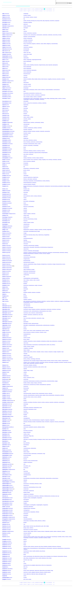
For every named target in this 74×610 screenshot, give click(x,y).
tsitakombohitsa (49, 478)
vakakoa (55, 531)
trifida (7, 388)
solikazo (27, 280)
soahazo (25, 481)
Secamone (4, 192)
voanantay (41, 363)
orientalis (8, 180)
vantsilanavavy (30, 127)
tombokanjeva (31, 89)
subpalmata (10, 409)
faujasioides (8, 252)
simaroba (63, 79)
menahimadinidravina (38, 180)
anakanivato (25, 487)
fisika (41, 20)
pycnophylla (8, 45)
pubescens (8, 283)
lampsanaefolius (9, 260)
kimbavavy (59, 546)
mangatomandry (26, 258)
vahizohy (25, 208)
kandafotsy (32, 64)
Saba (3, 13)
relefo (45, 526)
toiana (47, 439)
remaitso (25, 577)
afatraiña (25, 79)
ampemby (33, 393)
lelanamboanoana (26, 73)
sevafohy (25, 15)
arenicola (10, 56)
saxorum (9, 316)
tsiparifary (30, 22)
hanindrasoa (62, 252)
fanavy (24, 43)
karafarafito (31, 427)
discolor (8, 404)
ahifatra (24, 236)
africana (8, 22)
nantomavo (33, 312)
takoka (29, 318)
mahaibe (25, 476)
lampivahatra (31, 180)
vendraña (37, 168)
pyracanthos (8, 370)
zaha (24, 464)
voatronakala (25, 175)
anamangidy (51, 362)
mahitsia (25, 434)
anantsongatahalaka (34, 278)
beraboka (25, 210)
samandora (59, 79)
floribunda (9, 492)
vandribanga (25, 13)
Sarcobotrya (4, 89)
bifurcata (8, 524)
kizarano (49, 572)
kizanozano (36, 64)
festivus (8, 435)
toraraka (52, 360)
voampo (42, 351)
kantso (24, 203)
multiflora (9, 98)
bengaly (37, 360)
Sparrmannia (5, 407)
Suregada (4, 539)
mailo (45, 366)
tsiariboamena (54, 341)
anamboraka (25, 379)
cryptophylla (7, 506)
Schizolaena (4, 140)
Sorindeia (4, 400)
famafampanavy (30, 186)
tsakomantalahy (26, 190)
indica (8, 79)
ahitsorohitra (25, 134)
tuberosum (8, 377)
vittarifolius (8, 278)
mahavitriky (25, 245)
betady (24, 527)
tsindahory (41, 302)
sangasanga (29, 59)
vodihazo (43, 520)
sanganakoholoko (26, 508)
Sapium (3, 87)
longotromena (35, 177)
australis (10, 451)
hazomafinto (25, 465)
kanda (24, 61)
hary (45, 536)
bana (31, 360)
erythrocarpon (8, 346)
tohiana (43, 439)
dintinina (32, 546)
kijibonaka (44, 558)
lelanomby (30, 234)
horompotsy (30, 430)
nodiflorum (8, 366)
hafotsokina (31, 407)
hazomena (25, 218)
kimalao (30, 419)
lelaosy (34, 234)
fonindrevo (25, 56)
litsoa (28, 115)
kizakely (48, 570)
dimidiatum (10, 480)
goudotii (6, 63)
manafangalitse (33, 504)
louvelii (7, 179)
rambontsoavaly (31, 245)
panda (46, 64)
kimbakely (50, 546)
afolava (24, 59)
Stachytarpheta (5, 451)
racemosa (7, 173)
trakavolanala (26, 82)
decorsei (9, 101)
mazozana (25, 84)
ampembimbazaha (31, 395)
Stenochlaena (5, 474)
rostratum (8, 106)
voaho (34, 280)
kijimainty (37, 572)
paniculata (10, 57)
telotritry (43, 427)
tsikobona (43, 89)
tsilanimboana (26, 529)
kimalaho (34, 421)
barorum (7, 241)
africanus (9, 430)
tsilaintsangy (52, 98)
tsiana (49, 439)
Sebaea (3, 190)
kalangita (36, 229)
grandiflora (9, 96)
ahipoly (24, 290)
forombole (28, 159)
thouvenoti (8, 184)
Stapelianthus (5, 469)
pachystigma (9, 203)
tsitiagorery (49, 43)
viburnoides (11, 133)
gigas (7, 379)
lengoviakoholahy (26, 262)
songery (31, 382)
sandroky (48, 301)
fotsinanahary (37, 247)
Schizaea (4, 138)
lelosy (37, 234)
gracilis (7, 295)
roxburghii (8, 396)
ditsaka (27, 558)
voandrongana (26, 99)
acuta (5, 297)
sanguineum (11, 136)
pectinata (8, 138)
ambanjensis (9, 542)
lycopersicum (8, 353)
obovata (8, 199)
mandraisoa (36, 253)
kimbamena (54, 546)
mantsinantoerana (26, 448)
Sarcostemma (5, 101)
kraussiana (7, 330)
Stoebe (3, 506)
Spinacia (4, 425)
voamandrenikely (54, 43)
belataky (25, 492)
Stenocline (4, 476)
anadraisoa (25, 252)
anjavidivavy (25, 506)
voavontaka (40, 537)
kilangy (30, 435)
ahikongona (25, 439)
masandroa (25, 34)
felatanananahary (26, 122)
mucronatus (8, 163)
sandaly (29, 84)
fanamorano (25, 111)
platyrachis (7, 113)
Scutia (3, 188)
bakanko (29, 536)
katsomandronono (26, 195)
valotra (39, 143)
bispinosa (8, 281)
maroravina (42, 98)
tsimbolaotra (33, 508)
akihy (24, 558)
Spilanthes (4, 419)
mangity (24, 233)
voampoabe (60, 341)
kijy (39, 546)
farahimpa (29, 131)
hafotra (24, 405)
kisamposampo (26, 265)
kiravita (29, 323)
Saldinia (4, 36)
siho (27, 52)
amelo (28, 362)
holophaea (11, 488)
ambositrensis (8, 238)
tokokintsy (48, 180)
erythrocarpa (8, 175)
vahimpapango (31, 201)
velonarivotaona (55, 478)
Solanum (4, 337)
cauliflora (9, 140)
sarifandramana (26, 224)
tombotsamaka (26, 48)
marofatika (59, 536)
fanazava (25, 458)
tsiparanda (50, 64)
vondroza (43, 150)
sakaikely (30, 365)
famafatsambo (47, 186)
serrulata (9, 467)
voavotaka (45, 537)
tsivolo (40, 407)
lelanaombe (25, 234)
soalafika (25, 462)
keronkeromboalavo (27, 455)
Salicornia (4, 48)
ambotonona (25, 412)
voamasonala (29, 38)
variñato (28, 117)
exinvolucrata (10, 143)
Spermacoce (4, 412)
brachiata (7, 446)
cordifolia (6, 299)
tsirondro (39, 402)
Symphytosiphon (5, 577)
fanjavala (25, 110)
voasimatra (34, 33)
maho (24, 280)
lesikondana (31, 506)
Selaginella (4, 227)
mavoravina (28, 94)
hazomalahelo (26, 50)
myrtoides (8, 533)
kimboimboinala (31, 253)
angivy (24, 344)
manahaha (40, 229)
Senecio (4, 233)
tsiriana (50, 311)
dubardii (11, 416)
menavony (56, 421)
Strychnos (4, 522)
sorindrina (41, 332)
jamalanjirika (60, 186)
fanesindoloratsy (26, 478)
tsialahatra (25, 36)
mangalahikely (46, 234)
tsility (40, 487)
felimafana (30, 421)
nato (24, 305)
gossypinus (8, 255)
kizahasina (55, 556)
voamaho (38, 280)
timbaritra (33, 184)
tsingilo (30, 54)
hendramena (25, 365)
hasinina (25, 548)
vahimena (25, 194)
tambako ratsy (49, 341)
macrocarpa (9, 558)
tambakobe (38, 341)
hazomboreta (28, 43)
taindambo (34, 292)
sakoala (24, 25)
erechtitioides (8, 250)
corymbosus (8, 159)
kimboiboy (25, 253)
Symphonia (4, 542)
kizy (26, 566)
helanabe (28, 96)
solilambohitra (33, 448)
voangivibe (59, 351)
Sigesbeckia (4, 323)
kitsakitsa (25, 283)
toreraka (34, 351)
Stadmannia (4, 457)
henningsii (9, 529)
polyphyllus (10, 511)
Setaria (3, 287)
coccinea (6, 59)
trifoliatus (8, 86)
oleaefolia (9, 201)
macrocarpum (8, 357)
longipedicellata (10, 122)
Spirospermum (5, 427)
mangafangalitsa (39, 504)
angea (24, 269)
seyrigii (8, 222)
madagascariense (9, 358)
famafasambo (41, 186)
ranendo (28, 337)
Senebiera (4, 231)
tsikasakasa (25, 288)
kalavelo (25, 539)
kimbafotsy (45, 546)
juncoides (7, 161)
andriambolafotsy (32, 487)
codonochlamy (10, 91)
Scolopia (4, 175)
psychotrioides (11, 131)
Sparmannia (4, 404)
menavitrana (49, 264)
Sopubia (4, 386)
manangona (25, 27)
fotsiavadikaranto (43, 384)
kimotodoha (47, 421)
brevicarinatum (9, 391)
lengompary (47, 20)
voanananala (30, 40)
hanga (28, 363)
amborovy (25, 536)
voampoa (28, 346)
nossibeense (8, 368)
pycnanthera (8, 541)
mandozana (37, 93)
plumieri (7, 117)
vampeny (63, 531)
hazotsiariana (26, 311)
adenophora (8, 539)
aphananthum (8, 337)
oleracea (8, 423)
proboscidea (8, 43)
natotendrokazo (43, 309)
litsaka (24, 554)
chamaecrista (8, 332)
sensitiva (7, 334)
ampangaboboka (26, 418)
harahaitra (25, 129)
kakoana (42, 531)
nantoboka (38, 309)
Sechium (4, 215)
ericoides (8, 476)
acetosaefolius (8, 233)
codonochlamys (10, 93)
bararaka (25, 115)
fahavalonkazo (29, 344)
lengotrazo (30, 41)
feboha (28, 451)
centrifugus (9, 432)
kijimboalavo (32, 570)
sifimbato (37, 511)
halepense (8, 395)
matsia (28, 434)
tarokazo (25, 328)
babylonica (7, 50)
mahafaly (25, 211)
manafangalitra (33, 497)
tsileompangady (36, 250)
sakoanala (29, 25)
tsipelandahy (25, 104)
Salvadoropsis (5, 56)
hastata (7, 75)
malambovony (35, 314)
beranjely (41, 360)
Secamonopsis (5, 213)
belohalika (25, 517)
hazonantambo (32, 93)
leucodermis (7, 64)
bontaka (32, 536)
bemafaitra (29, 79)
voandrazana (37, 94)
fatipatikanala (26, 375)
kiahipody (25, 287)
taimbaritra (29, 184)
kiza (52, 556)
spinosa (8, 536)
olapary (37, 157)
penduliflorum (11, 427)
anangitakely (56, 362)
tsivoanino (32, 262)
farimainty (28, 20)
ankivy (31, 351)
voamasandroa (33, 34)
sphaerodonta (8, 450)
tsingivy (28, 370)
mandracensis (8, 36)
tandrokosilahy (31, 206)
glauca (6, 290)
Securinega (4, 217)
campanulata (9, 411)
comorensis (7, 13)
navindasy (50, 159)
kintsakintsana (31, 285)
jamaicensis (11, 453)
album (7, 84)
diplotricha (9, 527)
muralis (6, 229)
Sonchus (4, 379)
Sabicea (4, 15)
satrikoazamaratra (35, 323)
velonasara (40, 285)
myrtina (6, 188)
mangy (31, 559)
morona (35, 396)
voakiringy (25, 40)
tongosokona (25, 227)
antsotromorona (26, 384)
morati (8, 124)
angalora (25, 213)
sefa (24, 17)
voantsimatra (29, 33)
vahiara (28, 339)
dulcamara (8, 342)
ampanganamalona (27, 474)
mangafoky (50, 79)
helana (31, 98)
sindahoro (52, 301)
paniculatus (9, 437)
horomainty (25, 430)
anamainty (37, 362)
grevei (8, 460)
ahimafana (25, 421)
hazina (24, 542)
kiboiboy (66, 252)
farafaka (36, 79)
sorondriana (30, 402)
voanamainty (31, 363)
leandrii (8, 462)
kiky (24, 442)
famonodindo (25, 201)
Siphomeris (4, 328)
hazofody (25, 411)
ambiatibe (25, 341)
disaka (24, 552)
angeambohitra (26, 247)
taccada (7, 118)
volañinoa (31, 527)
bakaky (44, 395)
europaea (8, 82)
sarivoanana (28, 305)
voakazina (25, 549)
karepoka (25, 113)
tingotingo (25, 240)
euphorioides (11, 501)
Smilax (3, 330)
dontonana (37, 546)
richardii (7, 372)
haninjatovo (32, 229)
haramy (24, 556)
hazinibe (34, 551)
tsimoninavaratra (32, 272)
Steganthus (4, 471)
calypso (7, 29)
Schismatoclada (5, 129)
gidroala (24, 316)
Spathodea (4, 411)
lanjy (32, 435)
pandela (24, 522)
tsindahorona (36, 302)
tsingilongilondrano (27, 334)
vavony (24, 563)
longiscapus (8, 264)
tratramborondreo (34, 460)
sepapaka (25, 299)
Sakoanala (4, 25)
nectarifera (9, 561)
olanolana (25, 250)
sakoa (24, 428)
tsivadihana (52, 325)
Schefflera (4, 120)
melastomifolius (9, 265)
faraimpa (33, 131)
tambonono (39, 195)
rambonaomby (26, 257)
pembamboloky (51, 395)
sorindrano (37, 332)
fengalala (25, 414)
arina (24, 140)
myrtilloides (8, 38)
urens (5, 304)
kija (33, 556)
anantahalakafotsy (26, 278)
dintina (29, 546)
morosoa (44, 253)
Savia (3, 108)
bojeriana (6, 108)
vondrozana (31, 154)
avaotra (24, 330)
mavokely (44, 229)
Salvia (3, 59)
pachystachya (9, 48)
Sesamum (4, 280)
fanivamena (28, 332)
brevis (10, 483)
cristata (8, 192)
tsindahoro (25, 297)
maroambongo (54, 536)
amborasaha (25, 427)
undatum (10, 503)
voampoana (50, 351)
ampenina (25, 531)
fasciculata (9, 551)
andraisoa (30, 252)
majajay (56, 381)
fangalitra (25, 497)
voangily (54, 351)
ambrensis (9, 544)
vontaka (24, 373)
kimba (42, 546)
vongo (43, 318)
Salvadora (4, 54)
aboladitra (25, 314)
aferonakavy (25, 180)
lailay (44, 20)
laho (24, 423)
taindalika (25, 292)
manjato (36, 285)
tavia (45, 98)
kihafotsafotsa (36, 407)
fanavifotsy (25, 41)
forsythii (7, 348)
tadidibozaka (25, 138)
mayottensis (7, 170)
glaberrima (9, 194)
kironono (37, 487)
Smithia (3, 332)
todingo (31, 96)
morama (32, 396)
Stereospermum (5, 497)
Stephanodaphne (5, 481)
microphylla (10, 148)
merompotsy (31, 483)
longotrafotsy (31, 152)
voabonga (25, 353)
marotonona (25, 386)
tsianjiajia (65, 186)
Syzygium (4, 579)
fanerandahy (25, 450)
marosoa (40, 253)
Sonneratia (4, 382)
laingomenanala (42, 64)
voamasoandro (39, 34)
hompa (29, 460)
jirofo (24, 579)
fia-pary (38, 20)
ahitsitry (24, 446)
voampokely (30, 348)
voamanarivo (39, 318)
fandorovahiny (26, 388)
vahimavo (25, 416)
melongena (8, 360)
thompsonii (10, 513)
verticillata (9, 414)
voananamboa (47, 131)
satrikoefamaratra (26, 304)
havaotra (43, 330)
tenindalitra (38, 292)
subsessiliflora (10, 568)
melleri (9, 418)
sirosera (24, 173)
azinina (24, 575)
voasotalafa (39, 96)
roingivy (24, 346)
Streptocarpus (5, 508)
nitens (7, 365)
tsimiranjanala (26, 499)
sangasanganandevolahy (36, 59)
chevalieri (7, 288)
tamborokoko (30, 307)
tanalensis (9, 570)
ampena (25, 534)
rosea (9, 154)
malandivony (25, 47)
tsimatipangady (26, 302)
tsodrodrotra (62, 439)
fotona (27, 140)
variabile (10, 504)
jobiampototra (38, 526)
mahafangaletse (26, 504)
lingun (8, 328)
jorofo (27, 579)
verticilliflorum (8, 398)
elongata (9, 141)
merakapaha (39, 439)
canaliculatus (8, 245)
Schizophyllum (5, 157)
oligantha (9, 563)
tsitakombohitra (42, 478)
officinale (9, 18)
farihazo (35, 531)
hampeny (39, 531)
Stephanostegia (5, 483)
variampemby (57, 395)
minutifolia (9, 197)
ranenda (25, 337)
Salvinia (4, 75)
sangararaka (49, 229)
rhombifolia (6, 301)
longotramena (30, 177)
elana (24, 91)
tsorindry (43, 402)
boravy (36, 536)
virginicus (9, 444)
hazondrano (35, 159)
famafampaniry (36, 186)
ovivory (33, 377)
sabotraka (59, 159)
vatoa (28, 217)
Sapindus (4, 86)
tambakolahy (43, 341)
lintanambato (25, 490)
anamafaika (32, 362)
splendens (7, 73)
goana (24, 294)
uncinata (8, 210)
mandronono (25, 204)
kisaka (24, 319)
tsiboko (36, 89)
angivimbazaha (26, 360)
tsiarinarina (31, 140)
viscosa (9, 156)
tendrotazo (59, 309)
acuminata (8, 15)
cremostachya (12, 481)
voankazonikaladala (49, 89)
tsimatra (24, 33)
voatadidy (25, 106)
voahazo (31, 280)
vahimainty (33, 213)
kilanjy (24, 432)
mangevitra (42, 419)
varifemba (50, 393)
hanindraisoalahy (56, 252)
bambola (25, 295)
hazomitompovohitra (42, 344)
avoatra (34, 330)
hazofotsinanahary (43, 247)
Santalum (4, 84)
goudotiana (9, 227)
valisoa (24, 117)
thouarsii (9, 520)
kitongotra (39, 264)
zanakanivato (26, 488)
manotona (25, 75)
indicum (8, 280)
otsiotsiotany (30, 250)
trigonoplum (8, 375)
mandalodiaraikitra (31, 325)
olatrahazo (41, 157)
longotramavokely (37, 152)
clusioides (9, 546)
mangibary (44, 159)
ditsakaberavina (32, 558)
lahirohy (24, 358)
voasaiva (29, 15)
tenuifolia (8, 206)
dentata (7, 31)
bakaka (24, 391)
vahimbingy (33, 358)
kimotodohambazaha (36, 419)
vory (24, 524)
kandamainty (28, 70)
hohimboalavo (39, 453)
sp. (6, 164)
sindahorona (57, 301)
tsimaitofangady (67, 301)
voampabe (38, 351)
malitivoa (25, 156)
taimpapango (25, 87)
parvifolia (6, 66)
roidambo (47, 330)
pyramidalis (9, 439)
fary (24, 18)
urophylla (9, 572)
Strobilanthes (5, 517)
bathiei (6, 287)
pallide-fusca (7, 292)
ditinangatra (25, 323)
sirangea (54, 264)
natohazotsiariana (42, 311)
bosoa (24, 332)
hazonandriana (33, 478)
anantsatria (61, 362)
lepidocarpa (9, 552)
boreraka (48, 360)
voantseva (31, 17)
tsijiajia (68, 186)
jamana (24, 170)
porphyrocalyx (7, 70)
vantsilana (32, 122)
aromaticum (9, 579)
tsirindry (24, 400)
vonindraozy (42, 99)
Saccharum (4, 18)
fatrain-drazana (44, 79)
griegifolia (7, 168)
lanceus (8, 471)
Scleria (3, 166)
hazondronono (26, 483)
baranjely (33, 360)
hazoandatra (30, 145)
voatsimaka (35, 179)
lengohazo (34, 43)
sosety (24, 215)
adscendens (8, 234)
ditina (24, 566)
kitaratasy (35, 439)
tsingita (38, 231)
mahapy (39, 159)
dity (24, 166)
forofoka (32, 222)
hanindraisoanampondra (28, 238)
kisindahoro (39, 301)
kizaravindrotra (67, 548)
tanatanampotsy (31, 143)
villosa (8, 27)
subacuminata (8, 47)
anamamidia (41, 362)
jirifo (24, 469)
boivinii (6, 166)
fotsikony (25, 179)
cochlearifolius (8, 247)
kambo (24, 377)
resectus (7, 272)
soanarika (25, 118)
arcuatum (11, 497)
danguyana (7, 110)
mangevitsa (47, 419)
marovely (25, 533)
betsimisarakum (10, 311)
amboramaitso (26, 520)
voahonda (47, 402)
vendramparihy (32, 168)
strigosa (9, 89)
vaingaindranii (8, 276)
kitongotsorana (50, 247)
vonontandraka (61, 402)
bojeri (8, 120)
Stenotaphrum (5, 480)
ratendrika (29, 533)
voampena (36, 537)
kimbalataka (48, 556)
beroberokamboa (43, 381)
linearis (8, 554)
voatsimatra (50, 34)
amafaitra (25, 362)
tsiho (29, 52)
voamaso (25, 31)
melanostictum (8, 87)
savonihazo (25, 86)
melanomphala (8, 171)
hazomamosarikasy (54, 186)
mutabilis (10, 455)
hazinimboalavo (49, 548)
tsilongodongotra (44, 152)
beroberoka (37, 381)
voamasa (64, 98)
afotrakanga (25, 404)
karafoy (29, 579)
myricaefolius (8, 271)
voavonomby (55, 34)
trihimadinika (25, 101)
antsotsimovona (33, 384)
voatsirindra (56, 402)
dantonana (25, 546)
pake (42, 526)
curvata (8, 24)
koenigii (7, 115)
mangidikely (25, 348)
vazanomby (25, 471)
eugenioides (9, 548)
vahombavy (39, 382)
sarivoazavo (25, 243)
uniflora (8, 211)
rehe (24, 29)
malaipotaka (47, 531)
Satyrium (4, 104)
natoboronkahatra (39, 312)
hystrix (9, 145)
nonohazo (34, 157)
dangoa (27, 526)
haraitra (29, 133)
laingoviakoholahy (26, 260)
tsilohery (53, 344)
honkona (46, 393)
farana (24, 159)
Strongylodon (5, 518)
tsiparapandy (28, 61)
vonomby (59, 34)
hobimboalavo (34, 453)
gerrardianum (9, 314)
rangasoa (48, 253)
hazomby (8, 177)
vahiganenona (26, 494)
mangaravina (25, 272)
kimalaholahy (38, 421)
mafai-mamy (25, 342)
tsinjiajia (24, 187)
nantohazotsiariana (35, 311)
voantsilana (25, 125)
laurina (9, 147)
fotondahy (28, 141)
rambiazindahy (26, 274)
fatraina (39, 79)
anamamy (46, 362)
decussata (9, 526)
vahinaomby (37, 358)
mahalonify (30, 129)
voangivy (32, 346)
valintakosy (30, 150)
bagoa (24, 526)
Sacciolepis (4, 22)
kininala (28, 497)
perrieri (6, 68)
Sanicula (4, 82)
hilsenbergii (10, 508)
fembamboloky (41, 393)
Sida (3, 297)
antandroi (7, 240)
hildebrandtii (8, 77)
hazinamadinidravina (34, 548)
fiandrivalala (39, 252)
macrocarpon (8, 355)
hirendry (24, 38)
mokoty (70, 536)
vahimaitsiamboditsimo (27, 518)
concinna (10, 129)
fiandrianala (34, 252)
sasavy (24, 54)
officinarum (9, 20)
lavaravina (35, 427)
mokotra (66, 536)
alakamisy (25, 131)
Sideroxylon (4, 305)
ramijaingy (36, 245)
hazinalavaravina (26, 565)
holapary (25, 157)
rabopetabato (32, 511)
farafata (28, 382)
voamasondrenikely (31, 36)
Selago (3, 229)
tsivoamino (31, 529)
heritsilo (47, 344)
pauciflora (9, 565)
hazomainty (25, 108)
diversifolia (8, 17)
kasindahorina (28, 301)
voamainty (34, 365)
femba (37, 393)
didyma (8, 231)
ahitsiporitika (25, 435)
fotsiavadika (32, 247)
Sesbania (4, 281)
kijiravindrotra (37, 556)
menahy (43, 180)
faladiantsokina (26, 229)
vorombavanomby (26, 255)
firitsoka (37, 384)
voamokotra (31, 537)
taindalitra (29, 292)
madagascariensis (10, 25)
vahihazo (28, 358)
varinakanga (25, 389)
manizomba (25, 150)
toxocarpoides (9, 208)
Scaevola (4, 115)
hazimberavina (26, 551)
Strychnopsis (5, 520)
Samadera (4, 79)
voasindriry (51, 402)
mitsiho (24, 52)
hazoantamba (26, 93)
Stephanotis (4, 492)
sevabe (34, 341)
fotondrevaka (25, 152)
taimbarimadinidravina (27, 182)
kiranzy (24, 339)
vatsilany (42, 122)
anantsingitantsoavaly (33, 231)
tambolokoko (9, 321)
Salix (3, 50)
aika (24, 301)
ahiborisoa (25, 136)
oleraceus (8, 381)
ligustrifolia (9, 195)
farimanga (33, 20)
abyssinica (9, 323)
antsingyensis (9, 217)
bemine (42, 366)
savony (29, 86)
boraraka (44, 360)
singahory (61, 301)
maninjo (35, 195)
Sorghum (4, 391)
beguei (8, 305)
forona (32, 159)
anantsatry (65, 362)
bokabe (28, 492)
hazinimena (55, 548)
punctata (8, 285)
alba (8, 382)
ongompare (57, 20)
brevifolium (11, 134)
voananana (37, 363)
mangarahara (39, 497)
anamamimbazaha (26, 425)
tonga (44, 453)
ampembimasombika (27, 393)
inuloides (8, 478)
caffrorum (8, 393)
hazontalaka (31, 520)
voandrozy (39, 150)
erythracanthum (9, 344)
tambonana (36, 483)
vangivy (31, 370)
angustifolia (9, 54)
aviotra (31, 330)
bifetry (33, 79)
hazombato (25, 143)
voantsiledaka (35, 145)
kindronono (25, 206)
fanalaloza (25, 188)
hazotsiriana (25, 309)
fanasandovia (30, 341)
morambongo (26, 537)
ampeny (28, 534)
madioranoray (40, 234)
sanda (42, 43)
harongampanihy (26, 98)
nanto (30, 311)
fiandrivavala (44, 252)
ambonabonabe (26, 124)
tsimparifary (25, 22)
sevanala (27, 17)
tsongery (35, 382)
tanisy (28, 54)
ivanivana (33, 332)
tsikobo (39, 89)
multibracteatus (9, 269)
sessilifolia (7, 71)
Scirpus (3, 159)
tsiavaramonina (59, 264)
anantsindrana (35, 366)
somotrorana (25, 457)
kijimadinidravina (60, 548)
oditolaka (39, 427)
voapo (62, 351)
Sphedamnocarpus (6, 416)
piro (41, 93)
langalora (29, 213)
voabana (59, 360)
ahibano (24, 64)
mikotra (63, 536)
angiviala (25, 368)
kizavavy (43, 551)
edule (7, 215)
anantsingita (25, 231)
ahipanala (25, 264)
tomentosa (8, 384)
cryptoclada (7, 61)
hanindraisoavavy (32, 271)
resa (24, 276)
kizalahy (45, 572)
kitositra (37, 478)
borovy (39, 536)
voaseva (35, 17)
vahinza (24, 199)
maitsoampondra (26, 511)
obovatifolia (8, 41)
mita (47, 159)
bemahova (25, 145)
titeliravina (40, 520)
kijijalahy (33, 565)
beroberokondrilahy (50, 381)
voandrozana (42, 94)
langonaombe (26, 437)
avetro (28, 330)
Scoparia (4, 186)
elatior (8, 434)
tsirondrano (35, 402)
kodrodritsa (28, 432)
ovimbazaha (28, 377)
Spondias (4, 428)
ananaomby (25, 453)
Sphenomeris (5, 418)
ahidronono (25, 24)
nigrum (7, 362)
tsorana (63, 264)
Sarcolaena (4, 91)
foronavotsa (28, 161)
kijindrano (38, 551)
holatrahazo (29, 157)
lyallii (7, 448)
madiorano (38, 43)
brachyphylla (8, 190)
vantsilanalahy (37, 122)
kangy (30, 309)
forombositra (25, 164)
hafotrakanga (25, 407)
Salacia (3, 29)
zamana (28, 170)
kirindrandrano (26, 168)
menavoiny (54, 79)
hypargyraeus (8, 258)
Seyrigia (4, 295)
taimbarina (8, 182)
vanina (45, 332)
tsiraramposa (29, 462)
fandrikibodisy (38, 330)
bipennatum (10, 389)
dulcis (7, 186)
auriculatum (8, 341)
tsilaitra (44, 43)
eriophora (9, 94)
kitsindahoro (44, 301)
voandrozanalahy (39, 141)
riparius (7, 274)
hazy (34, 526)
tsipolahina (49, 384)
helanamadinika (36, 98)
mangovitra (52, 421)
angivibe (25, 351)
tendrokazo (54, 309)
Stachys (4, 446)
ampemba (25, 395)
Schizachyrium (5, 134)
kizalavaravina (48, 565)
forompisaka (25, 163)
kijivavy (41, 556)
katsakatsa (25, 281)
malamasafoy (26, 57)
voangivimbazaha (65, 360)
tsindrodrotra (53, 439)
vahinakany (31, 494)
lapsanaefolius (8, 262)
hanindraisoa (49, 252)
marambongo (48, 536)
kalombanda (25, 419)
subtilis (8, 442)
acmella (8, 419)
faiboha (24, 451)
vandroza (32, 94)
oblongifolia (8, 40)
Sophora (4, 384)
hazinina (25, 568)
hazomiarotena (35, 344)
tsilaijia (47, 526)
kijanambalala (26, 89)
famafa (24, 186)
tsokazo (36, 143)
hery (50, 344)
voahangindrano (26, 510)
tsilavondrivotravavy (27, 241)
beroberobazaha (32, 381)
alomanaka (25, 120)
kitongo (35, 264)
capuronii (9, 218)
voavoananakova (56, 89)
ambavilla (7, 236)
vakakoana (59, 531)
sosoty (27, 215)
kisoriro (32, 195)
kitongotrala (28, 269)
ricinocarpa (9, 405)
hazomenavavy (31, 218)
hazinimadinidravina (42, 548)
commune (10, 157)
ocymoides (10, 412)
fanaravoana (25, 285)
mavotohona (52, 20)
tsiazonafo (25, 77)
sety (28, 188)
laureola (6, 111)
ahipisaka (25, 480)
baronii (8, 522)
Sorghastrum (5, 389)
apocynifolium (8, 339)
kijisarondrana (38, 565)
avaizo (39, 366)
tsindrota (58, 439)
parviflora (9, 150)
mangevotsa (52, 419)
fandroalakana (26, 444)
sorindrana (25, 402)
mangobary (25, 307)
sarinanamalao (61, 421)
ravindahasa (55, 159)
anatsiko (25, 217)
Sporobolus (4, 430)
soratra (27, 527)
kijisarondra (37, 570)
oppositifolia (9, 464)
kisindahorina (33, 301)
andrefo (24, 20)
